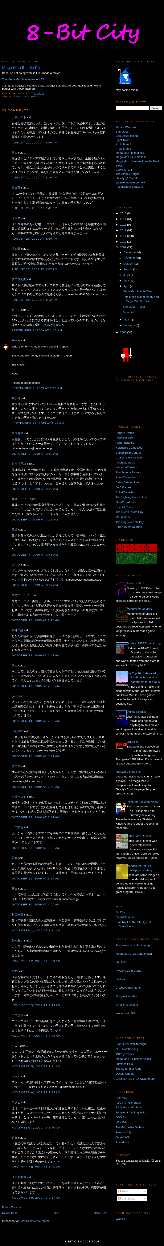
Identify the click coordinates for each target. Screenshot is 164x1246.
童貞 (14, 529)
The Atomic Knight (127, 174)
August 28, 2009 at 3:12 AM (34, 299)
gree (14, 696)
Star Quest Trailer (134, 306)
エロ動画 (17, 827)
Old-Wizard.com (126, 502)
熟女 (14, 971)
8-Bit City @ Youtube (129, 526)
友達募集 (17, 433)
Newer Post (9, 1213)
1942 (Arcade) (125, 1054)
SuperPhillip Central (128, 452)
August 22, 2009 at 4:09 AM (34, 142)
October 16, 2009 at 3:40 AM (36, 786)
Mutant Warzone (126, 127)
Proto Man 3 (123, 148)
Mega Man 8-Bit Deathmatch (134, 953)
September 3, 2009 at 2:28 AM (37, 388)
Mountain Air (123, 517)
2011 (123, 236)
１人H (16, 1045)
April (126, 286)
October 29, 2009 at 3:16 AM (36, 878)
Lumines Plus (124, 1063)
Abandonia (122, 1142)
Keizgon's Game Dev (129, 447)
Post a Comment (12, 1207)
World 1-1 (122, 1218)
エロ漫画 (17, 1015)
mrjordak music (125, 462)
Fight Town (122, 140)
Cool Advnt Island (127, 135)
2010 (123, 241)
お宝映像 (17, 914)
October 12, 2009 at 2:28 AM (36, 655)
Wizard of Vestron (127, 467)
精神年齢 (17, 630)
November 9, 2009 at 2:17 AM (36, 1197)
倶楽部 (16, 248)
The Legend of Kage (129, 1068)
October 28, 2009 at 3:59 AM (36, 848)
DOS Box (121, 1117)
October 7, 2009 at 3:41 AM (35, 554)
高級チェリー (20, 499)
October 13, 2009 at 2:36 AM (36, 686)
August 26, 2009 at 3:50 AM (34, 238)
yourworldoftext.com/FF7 (131, 182)
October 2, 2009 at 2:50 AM (35, 453)
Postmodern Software (129, 186)
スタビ (16, 1102)
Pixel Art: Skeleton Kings (142, 801)
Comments (126, 1198)
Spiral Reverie (125, 492)
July (126, 274)
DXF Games (123, 487)
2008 (123, 332)
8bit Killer (121, 962)
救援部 (16, 187)
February (129, 325)
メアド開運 (19, 1177)
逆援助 (16, 218)
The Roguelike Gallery (130, 522)
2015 (123, 213)
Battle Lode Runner (139, 836)
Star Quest (122, 131)
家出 (14, 152)
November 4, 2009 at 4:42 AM (36, 1035)
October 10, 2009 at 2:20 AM (36, 620)
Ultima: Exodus (136, 711)
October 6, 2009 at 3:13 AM (35, 519)
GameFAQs (123, 1137)
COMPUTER (124, 169)
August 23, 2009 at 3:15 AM (34, 177)
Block (119, 165)
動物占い (17, 940)
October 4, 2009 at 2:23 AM (35, 489)
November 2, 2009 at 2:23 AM (36, 961)
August (128, 269)
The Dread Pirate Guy (129, 512)
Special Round (125, 507)
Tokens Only (123, 1132)
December (130, 252)
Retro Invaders (125, 442)
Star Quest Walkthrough (131, 1044)
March (127, 319)
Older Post (100, 1213)
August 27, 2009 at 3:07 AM (34, 269)
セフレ (16, 309)
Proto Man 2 (123, 144)
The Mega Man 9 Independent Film (24, 79)
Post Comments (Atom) (34, 1221)
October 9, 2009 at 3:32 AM (35, 585)
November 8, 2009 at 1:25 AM (36, 1167)
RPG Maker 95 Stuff (128, 1107)
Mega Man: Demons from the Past (137, 161)
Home (55, 1213)
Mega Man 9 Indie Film (137, 291)
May (126, 280)
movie (35, 96)
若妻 (14, 858)
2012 (123, 230)
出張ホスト (19, 117)
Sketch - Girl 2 (136, 583)
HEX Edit (121, 1122)
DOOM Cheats (125, 1073)
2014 (123, 219)
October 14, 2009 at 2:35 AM (36, 721)
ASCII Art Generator (128, 1102)
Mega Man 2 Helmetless (131, 157)
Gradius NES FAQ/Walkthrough (135, 1078)
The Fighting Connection (131, 497)
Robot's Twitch (125, 432)
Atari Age (121, 1097)
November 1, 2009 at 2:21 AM (36, 930)
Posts (123, 1191)
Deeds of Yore (125, 437)
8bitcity (16, 340)
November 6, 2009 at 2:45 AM (36, 1092)
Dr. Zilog (121, 912)
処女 (14, 1137)
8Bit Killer (133, 741)
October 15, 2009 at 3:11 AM (36, 756)
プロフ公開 (19, 279)
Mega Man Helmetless (130, 152)
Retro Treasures (126, 477)
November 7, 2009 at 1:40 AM (36, 1127)
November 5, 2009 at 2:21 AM (36, 1066)
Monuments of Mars (139, 609)
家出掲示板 (19, 463)
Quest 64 (128, 312)
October (128, 263)
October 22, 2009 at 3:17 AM (36, 817)
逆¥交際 (17, 731)
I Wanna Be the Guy (128, 970)
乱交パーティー (22, 595)
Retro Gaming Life (127, 482)
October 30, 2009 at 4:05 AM (36, 904)
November (130, 258)
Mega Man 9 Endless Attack (133, 1058)
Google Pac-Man (126, 996)
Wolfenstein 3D (125, 1013)
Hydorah (121, 979)
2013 (123, 224)
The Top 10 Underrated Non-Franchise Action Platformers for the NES (143, 677)
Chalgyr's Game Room (130, 457)
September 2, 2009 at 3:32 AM (37, 330)
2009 (123, 247)
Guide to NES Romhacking (144, 643)
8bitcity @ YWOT (127, 178)
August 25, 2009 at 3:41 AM (34, 208)
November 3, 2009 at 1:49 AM (36, 1005)
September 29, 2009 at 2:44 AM (38, 423)
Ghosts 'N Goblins (127, 1004)
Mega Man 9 (21, 96)
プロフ (16, 564)
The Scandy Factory (128, 472)
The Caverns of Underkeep (133, 945)
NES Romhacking (127, 1049)
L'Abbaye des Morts (128, 987)
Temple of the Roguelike (131, 1112)
